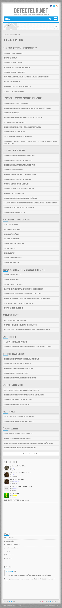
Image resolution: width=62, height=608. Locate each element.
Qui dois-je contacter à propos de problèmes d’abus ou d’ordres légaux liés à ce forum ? (28, 443)
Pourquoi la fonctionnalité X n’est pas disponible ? (18, 438)
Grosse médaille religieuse (18, 466)
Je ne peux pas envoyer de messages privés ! (16, 320)
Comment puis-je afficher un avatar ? (14, 132)
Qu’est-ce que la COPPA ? (10, 58)
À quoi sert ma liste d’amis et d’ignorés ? (15, 342)
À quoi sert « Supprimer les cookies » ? (14, 91)
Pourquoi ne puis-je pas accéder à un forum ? (16, 184)
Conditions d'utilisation (11, 548)
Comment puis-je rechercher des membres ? (16, 373)
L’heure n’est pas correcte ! (11, 113)
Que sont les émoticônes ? (11, 234)
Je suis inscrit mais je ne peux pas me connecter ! (17, 68)
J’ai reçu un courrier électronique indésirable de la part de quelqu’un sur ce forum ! (27, 330)
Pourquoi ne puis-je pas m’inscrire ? (13, 63)
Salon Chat (8, 558)
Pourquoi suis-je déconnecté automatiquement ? (17, 86)
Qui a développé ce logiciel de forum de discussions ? (18, 434)
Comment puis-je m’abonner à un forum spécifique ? (18, 400)
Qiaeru (19, 605)
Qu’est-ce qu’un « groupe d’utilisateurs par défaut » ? (19, 303)
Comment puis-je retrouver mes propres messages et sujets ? (20, 378)
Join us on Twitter (16, 500)
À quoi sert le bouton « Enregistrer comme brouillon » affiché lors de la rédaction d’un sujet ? (30, 203)
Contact (7, 551)
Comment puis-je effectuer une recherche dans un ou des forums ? (22, 359)
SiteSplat (50, 601)
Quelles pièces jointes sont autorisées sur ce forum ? (19, 417)
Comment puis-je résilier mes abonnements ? (16, 404)
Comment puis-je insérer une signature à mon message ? (19, 165)
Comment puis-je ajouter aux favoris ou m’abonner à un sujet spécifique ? (24, 395)
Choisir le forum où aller (31, 454)
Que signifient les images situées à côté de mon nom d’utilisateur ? (22, 127)
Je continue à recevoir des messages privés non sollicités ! (20, 325)
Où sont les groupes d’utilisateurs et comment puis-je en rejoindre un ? (23, 289)
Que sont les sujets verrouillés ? (13, 258)
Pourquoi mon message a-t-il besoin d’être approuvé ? (19, 208)
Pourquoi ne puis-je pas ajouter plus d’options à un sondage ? (20, 175)
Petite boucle (14, 493)
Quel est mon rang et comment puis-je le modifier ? (18, 137)
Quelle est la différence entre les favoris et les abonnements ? (22, 390)
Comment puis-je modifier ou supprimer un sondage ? (18, 179)
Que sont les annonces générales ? (14, 244)
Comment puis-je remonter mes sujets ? (15, 212)
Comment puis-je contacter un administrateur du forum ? (20, 448)
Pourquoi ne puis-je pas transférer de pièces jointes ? (19, 189)
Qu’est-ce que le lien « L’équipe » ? (13, 308)
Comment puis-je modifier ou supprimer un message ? (18, 160)
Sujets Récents (9, 537)
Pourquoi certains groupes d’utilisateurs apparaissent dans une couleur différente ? (27, 299)
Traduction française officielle (9, 605)
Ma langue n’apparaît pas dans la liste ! (15, 122)
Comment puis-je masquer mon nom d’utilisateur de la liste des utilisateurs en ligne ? (27, 108)
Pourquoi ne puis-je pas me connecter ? (14, 72)
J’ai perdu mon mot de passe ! (12, 82)
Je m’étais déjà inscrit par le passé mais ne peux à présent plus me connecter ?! (26, 77)
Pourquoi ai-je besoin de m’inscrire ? (14, 53)
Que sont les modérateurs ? (11, 280)
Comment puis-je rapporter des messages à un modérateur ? (20, 198)
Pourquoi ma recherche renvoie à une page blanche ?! (18, 369)
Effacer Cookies (9, 555)
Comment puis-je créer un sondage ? (14, 170)
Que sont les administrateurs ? (12, 275)
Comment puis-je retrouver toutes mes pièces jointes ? (19, 421)
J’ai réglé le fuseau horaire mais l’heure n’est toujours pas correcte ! (23, 118)
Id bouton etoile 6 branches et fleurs (21, 486)
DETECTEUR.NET (31, 11)
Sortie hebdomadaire (17, 479)
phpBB (10, 601)
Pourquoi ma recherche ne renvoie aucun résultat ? (18, 364)
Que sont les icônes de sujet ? (12, 263)
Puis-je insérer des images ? (11, 239)
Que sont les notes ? (9, 253)
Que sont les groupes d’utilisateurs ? (14, 284)
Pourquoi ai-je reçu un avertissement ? (14, 193)
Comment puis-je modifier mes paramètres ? (16, 103)
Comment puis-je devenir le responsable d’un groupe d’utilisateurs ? (22, 294)
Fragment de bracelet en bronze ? (20, 473)
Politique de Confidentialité (12, 544)
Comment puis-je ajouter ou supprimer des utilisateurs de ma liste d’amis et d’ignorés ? (28, 347)
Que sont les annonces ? (10, 248)
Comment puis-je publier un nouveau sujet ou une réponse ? (20, 156)
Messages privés (9, 541)
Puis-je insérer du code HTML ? (12, 229)
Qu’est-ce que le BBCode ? (11, 225)
